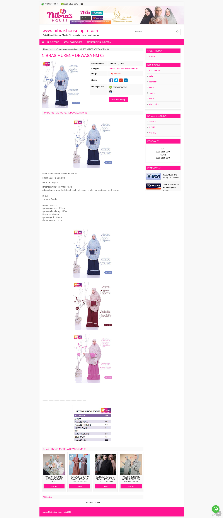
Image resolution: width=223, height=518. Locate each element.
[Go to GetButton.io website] (216, 515)
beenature (153, 82)
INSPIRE (152, 133)
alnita (151, 76)
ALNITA (152, 127)
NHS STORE (53, 42)
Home (45, 49)
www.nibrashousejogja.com (70, 30)
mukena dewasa (65, 49)
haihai (151, 87)
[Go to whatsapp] (216, 509)
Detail (54, 486)
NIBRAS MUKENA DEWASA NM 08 (73, 55)
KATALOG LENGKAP (73, 42)
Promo (152, 56)
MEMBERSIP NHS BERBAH (99, 42)
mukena (53, 49)
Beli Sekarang (118, 100)
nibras (75, 49)
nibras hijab (154, 104)
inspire (152, 93)
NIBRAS (152, 121)
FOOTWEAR (154, 70)
